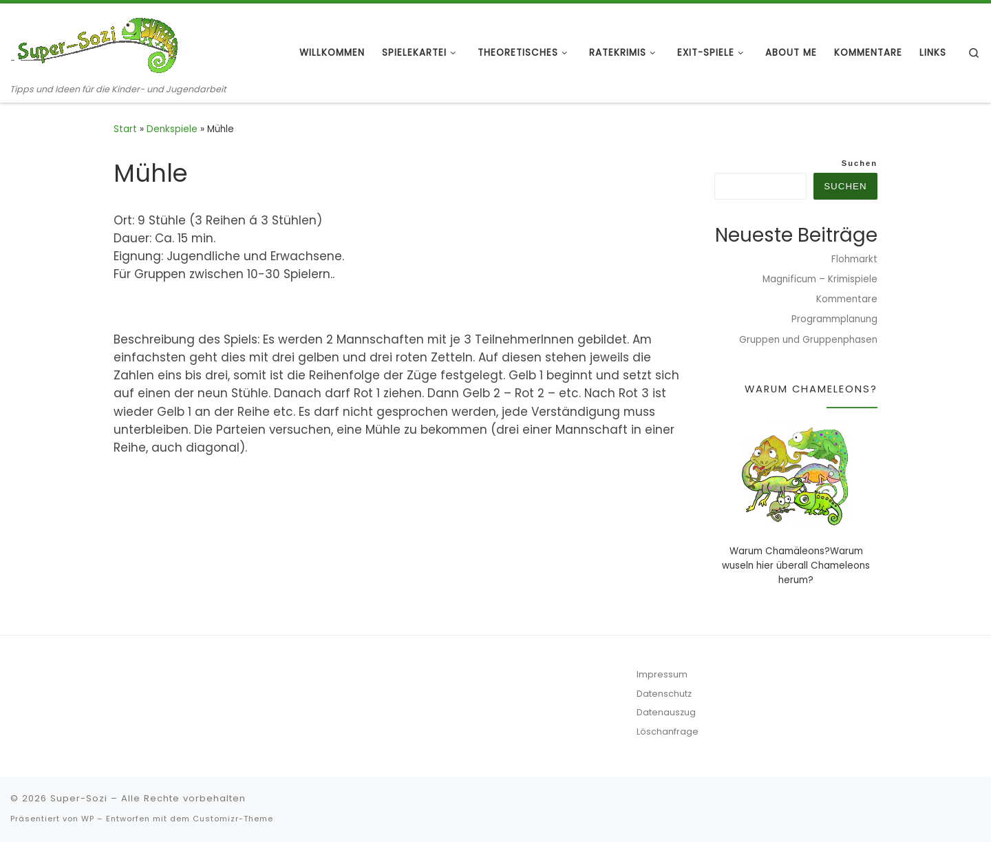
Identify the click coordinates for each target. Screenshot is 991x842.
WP (87, 818)
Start (125, 129)
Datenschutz (664, 693)
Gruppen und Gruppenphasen (808, 339)
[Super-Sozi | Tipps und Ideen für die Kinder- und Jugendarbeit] (96, 43)
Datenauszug (666, 712)
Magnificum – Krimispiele (820, 279)
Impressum (662, 674)
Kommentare (846, 299)
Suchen (859, 163)
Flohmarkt (854, 259)
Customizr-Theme (233, 818)
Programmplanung (834, 319)
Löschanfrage (668, 731)
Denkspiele (172, 129)
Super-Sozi (78, 798)
